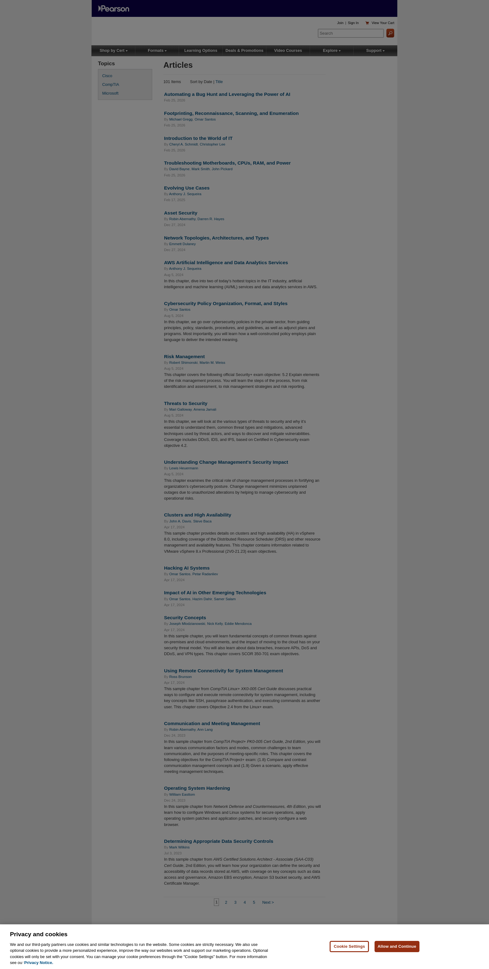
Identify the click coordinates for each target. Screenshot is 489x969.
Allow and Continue (397, 950)
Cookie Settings (349, 950)
